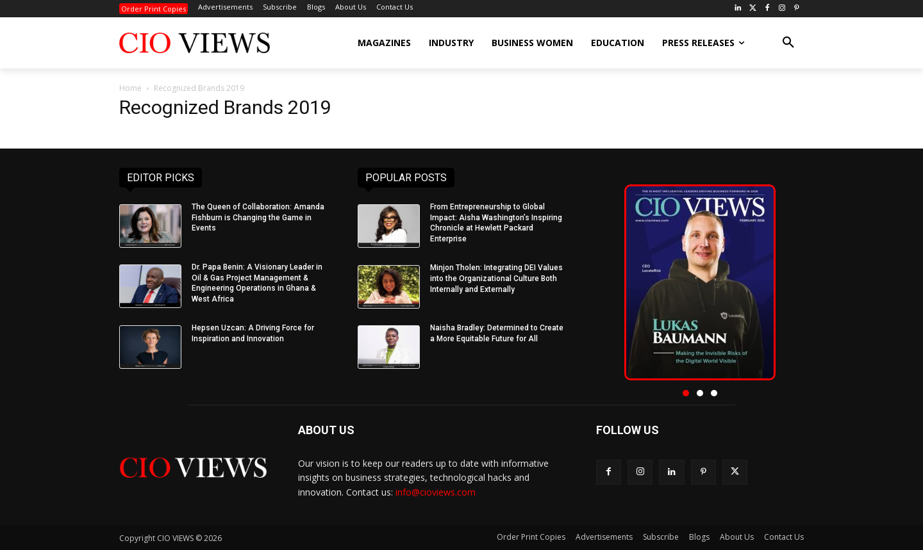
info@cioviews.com (435, 492)
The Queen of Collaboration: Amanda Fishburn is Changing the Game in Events (258, 217)
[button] (788, 43)
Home (130, 88)
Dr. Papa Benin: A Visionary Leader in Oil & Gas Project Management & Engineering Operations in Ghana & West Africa (257, 283)
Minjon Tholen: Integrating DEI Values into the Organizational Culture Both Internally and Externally (496, 278)
